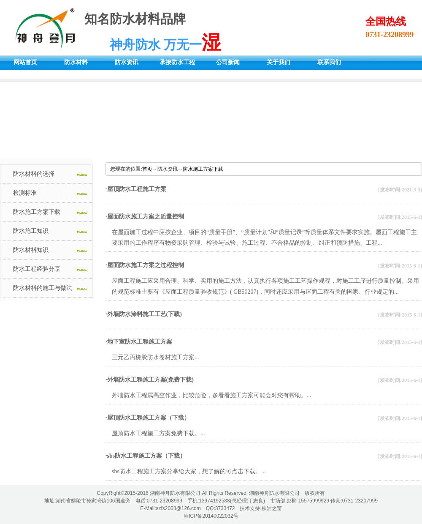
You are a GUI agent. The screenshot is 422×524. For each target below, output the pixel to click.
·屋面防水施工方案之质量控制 (145, 216)
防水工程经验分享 (36, 269)
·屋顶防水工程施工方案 (136, 189)
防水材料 (76, 62)
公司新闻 (228, 62)
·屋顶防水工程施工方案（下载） (148, 418)
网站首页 (25, 62)
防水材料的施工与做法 (42, 288)
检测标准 (25, 193)
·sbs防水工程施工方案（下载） (146, 456)
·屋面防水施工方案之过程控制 (145, 265)
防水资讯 (126, 62)
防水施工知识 (31, 231)
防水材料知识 (31, 250)
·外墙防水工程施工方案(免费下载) (150, 380)
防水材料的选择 (33, 174)
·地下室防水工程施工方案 (139, 341)
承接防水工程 (177, 62)
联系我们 (329, 62)
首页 (147, 169)
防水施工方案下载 (36, 212)
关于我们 (278, 62)
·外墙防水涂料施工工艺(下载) (144, 314)
